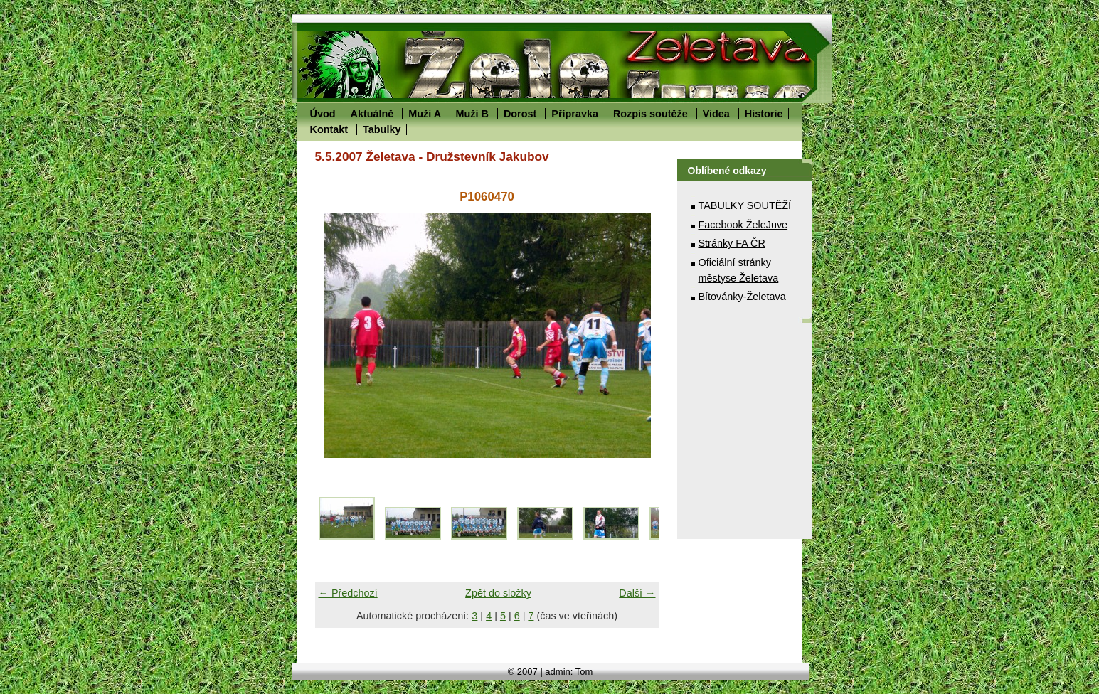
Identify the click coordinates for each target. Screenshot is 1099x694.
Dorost (520, 113)
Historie (764, 113)
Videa (716, 113)
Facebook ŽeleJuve (743, 224)
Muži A (424, 113)
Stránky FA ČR (732, 243)
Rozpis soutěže (650, 113)
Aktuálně (371, 113)
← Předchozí (348, 593)
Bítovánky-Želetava (742, 296)
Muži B (472, 113)
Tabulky (381, 129)
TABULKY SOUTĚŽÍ (745, 205)
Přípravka (574, 113)
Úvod (323, 113)
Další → (637, 593)
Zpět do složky (498, 593)
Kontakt (329, 129)
